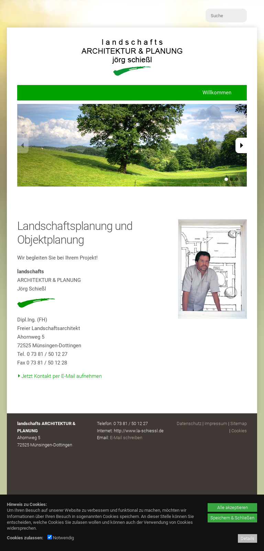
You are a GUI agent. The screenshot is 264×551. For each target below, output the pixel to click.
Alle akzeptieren (232, 507)
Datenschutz (189, 423)
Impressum (216, 423)
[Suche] (226, 15)
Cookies (239, 430)
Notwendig (60, 537)
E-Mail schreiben (126, 437)
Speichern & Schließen (232, 517)
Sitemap (238, 423)
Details (247, 538)
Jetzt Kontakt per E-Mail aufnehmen (61, 376)
